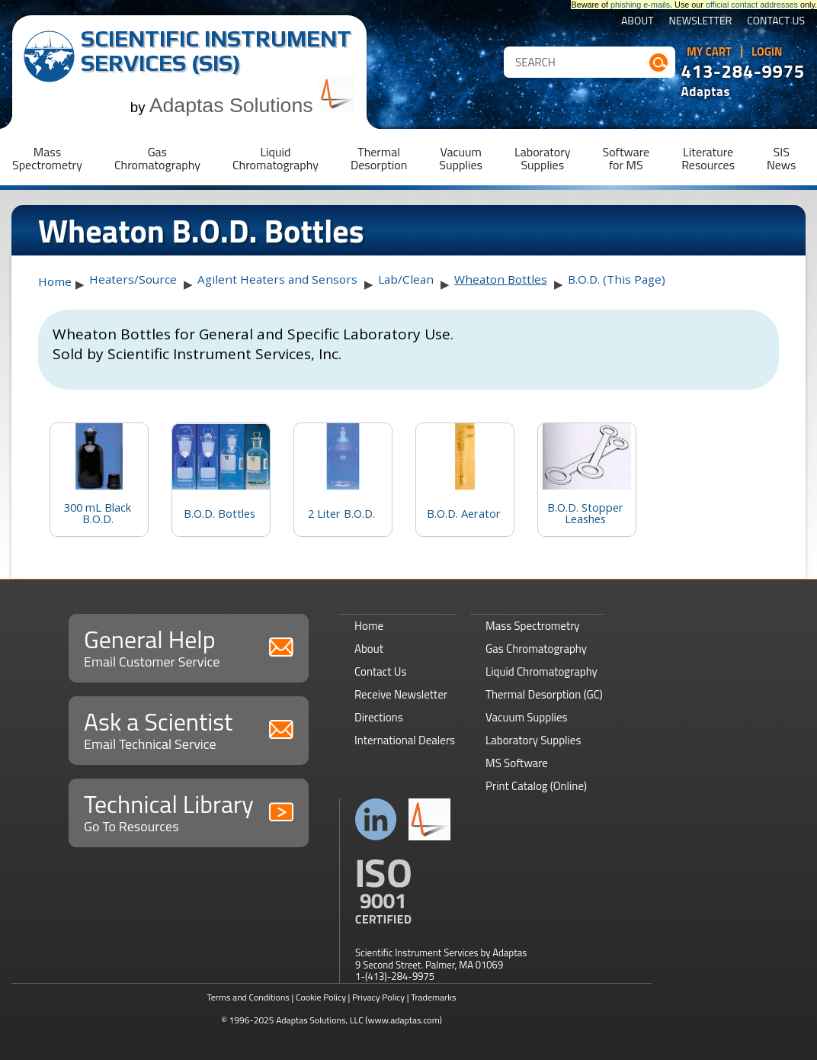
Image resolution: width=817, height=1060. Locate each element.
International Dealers (404, 740)
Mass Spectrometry (532, 625)
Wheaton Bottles (500, 279)
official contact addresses (752, 4)
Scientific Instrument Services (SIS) (216, 50)
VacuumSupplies (460, 158)
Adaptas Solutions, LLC (320, 1020)
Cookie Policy (321, 997)
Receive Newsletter (400, 694)
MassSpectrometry (47, 158)
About (637, 21)
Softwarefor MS (626, 158)
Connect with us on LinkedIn (376, 819)
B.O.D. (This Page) (616, 279)
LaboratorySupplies (542, 158)
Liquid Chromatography (541, 671)
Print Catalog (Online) (536, 786)
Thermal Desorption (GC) (544, 694)
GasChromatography (157, 158)
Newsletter (700, 21)
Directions (378, 717)
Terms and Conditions (248, 997)
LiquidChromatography (275, 158)
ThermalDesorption (379, 158)
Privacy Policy (378, 997)
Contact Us (776, 21)
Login (767, 52)
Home (55, 281)
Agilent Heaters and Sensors (277, 279)
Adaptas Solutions (252, 105)
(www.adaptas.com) (403, 1020)
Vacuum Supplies (526, 717)
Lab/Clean (406, 279)
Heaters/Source (133, 279)
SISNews (781, 158)
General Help (188, 646)
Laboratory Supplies (533, 740)
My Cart (709, 52)
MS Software (516, 763)
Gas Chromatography (536, 648)
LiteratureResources (708, 158)
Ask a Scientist (188, 728)
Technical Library (188, 811)
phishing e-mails (640, 4)
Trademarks (433, 997)
